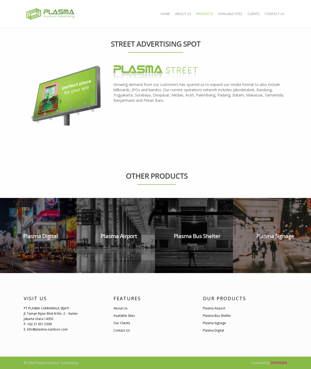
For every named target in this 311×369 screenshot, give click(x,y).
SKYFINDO (279, 363)
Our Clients (121, 323)
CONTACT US (274, 14)
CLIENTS (253, 14)
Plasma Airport (214, 308)
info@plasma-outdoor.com (47, 329)
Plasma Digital (213, 330)
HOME (165, 14)
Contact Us (121, 330)
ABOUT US (183, 14)
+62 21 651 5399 (39, 324)
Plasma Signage (214, 323)
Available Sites (124, 315)
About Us (120, 308)
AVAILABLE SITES (230, 14)
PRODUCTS (204, 14)
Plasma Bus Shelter (217, 315)
